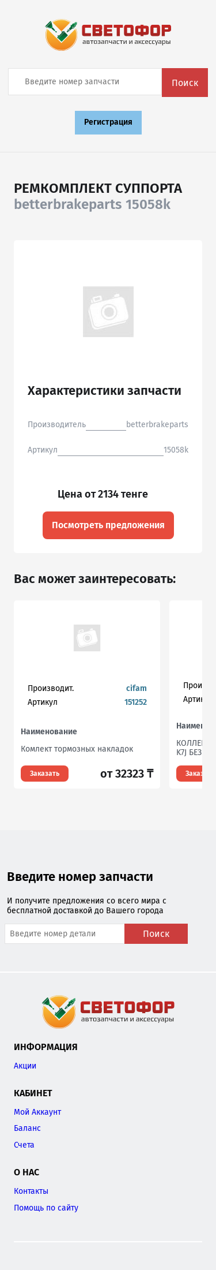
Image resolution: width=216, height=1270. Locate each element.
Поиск (185, 82)
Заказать (44, 774)
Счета (24, 1145)
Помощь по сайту (46, 1208)
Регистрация (108, 122)
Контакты (31, 1191)
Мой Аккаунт (37, 1112)
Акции (25, 1066)
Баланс (27, 1128)
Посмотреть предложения (108, 525)
